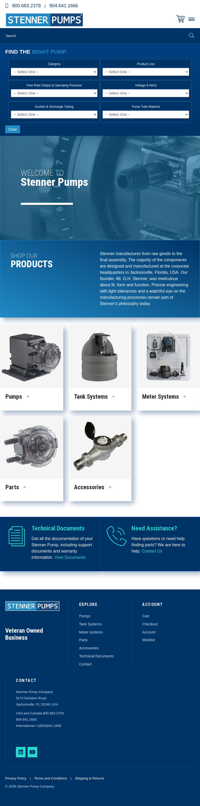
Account (148, 632)
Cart (145, 616)
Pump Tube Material (146, 107)
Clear (12, 129)
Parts (83, 640)
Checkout (150, 624)
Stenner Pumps (44, 20)
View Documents (70, 557)
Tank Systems (90, 624)
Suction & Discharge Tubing (54, 107)
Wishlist (148, 640)
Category (54, 64)
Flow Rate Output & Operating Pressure (54, 85)
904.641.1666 (63, 5)
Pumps (85, 616)
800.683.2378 (26, 5)
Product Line (145, 64)
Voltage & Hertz (146, 85)
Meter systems (91, 632)
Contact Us (152, 551)
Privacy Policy (15, 778)
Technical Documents (96, 656)
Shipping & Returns (89, 778)
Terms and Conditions (50, 778)
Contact (85, 664)
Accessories (89, 648)
